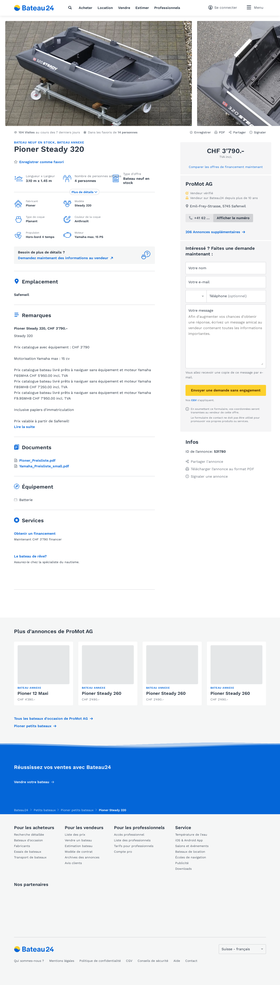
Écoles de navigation (190, 857)
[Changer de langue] (242, 949)
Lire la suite (24, 427)
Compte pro (123, 851)
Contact (191, 960)
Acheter (85, 8)
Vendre (124, 8)
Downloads (183, 868)
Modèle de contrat (79, 851)
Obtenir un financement (35, 533)
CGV (194, 400)
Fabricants (22, 846)
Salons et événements (191, 846)
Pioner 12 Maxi (33, 693)
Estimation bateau (79, 846)
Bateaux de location (190, 851)
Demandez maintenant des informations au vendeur (63, 258)
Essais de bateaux (27, 851)
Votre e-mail (199, 282)
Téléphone (228, 296)
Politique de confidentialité (100, 960)
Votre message (200, 310)
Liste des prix (75, 834)
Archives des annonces (82, 857)
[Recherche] (71, 7)
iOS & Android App (189, 840)
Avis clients (73, 863)
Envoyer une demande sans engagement (226, 390)
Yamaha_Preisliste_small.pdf (41, 466)
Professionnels (167, 8)
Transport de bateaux (30, 857)
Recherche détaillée (29, 834)
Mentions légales (61, 960)
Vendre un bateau (78, 840)
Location (105, 8)
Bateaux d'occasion (28, 840)
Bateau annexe (70, 142)
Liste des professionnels (132, 840)
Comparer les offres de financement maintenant (226, 167)
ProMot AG (199, 184)
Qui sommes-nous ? (29, 960)
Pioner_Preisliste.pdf (35, 460)
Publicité (182, 863)
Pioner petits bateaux (32, 726)
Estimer (142, 8)
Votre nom (197, 268)
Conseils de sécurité (153, 960)
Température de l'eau (191, 834)
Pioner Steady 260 (101, 693)
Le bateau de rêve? (30, 556)
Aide (176, 960)
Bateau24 (21, 810)
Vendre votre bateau (31, 782)
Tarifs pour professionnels (133, 846)
